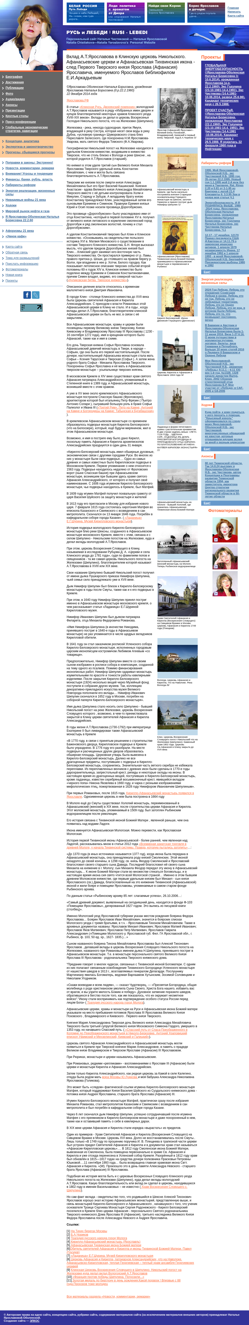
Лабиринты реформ (216, 163)
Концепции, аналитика (22, 141)
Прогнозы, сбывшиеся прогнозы (30, 152)
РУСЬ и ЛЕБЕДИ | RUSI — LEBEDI (107, 32)
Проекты (211, 57)
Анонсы (207, 456)
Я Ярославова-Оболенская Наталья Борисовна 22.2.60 (32, 218)
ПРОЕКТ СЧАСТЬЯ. (224, 129)
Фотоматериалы (225, 510)
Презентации (15, 110)
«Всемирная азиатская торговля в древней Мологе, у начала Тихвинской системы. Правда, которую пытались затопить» (127, 845)
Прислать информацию (22, 264)
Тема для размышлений (22, 258)
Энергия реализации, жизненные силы (217, 281)
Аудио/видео (15, 99)
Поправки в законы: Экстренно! (29, 162)
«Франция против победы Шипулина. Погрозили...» (108, 1277)
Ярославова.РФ (78, 100)
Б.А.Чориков (79, 1234)
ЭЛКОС (34, 1320)
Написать (234, 11)
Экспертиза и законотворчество (29, 147)
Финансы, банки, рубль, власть (29, 179)
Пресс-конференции (21, 122)
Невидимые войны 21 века (26, 200)
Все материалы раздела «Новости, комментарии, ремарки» (108, 1296)
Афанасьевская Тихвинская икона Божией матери (105, 1245)
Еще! (207, 271)
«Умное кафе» (16, 236)
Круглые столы (17, 116)
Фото (9, 93)
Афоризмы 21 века (20, 231)
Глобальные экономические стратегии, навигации (27, 129)
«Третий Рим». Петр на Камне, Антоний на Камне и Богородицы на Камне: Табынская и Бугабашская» (110, 409)
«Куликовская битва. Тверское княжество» (97, 280)
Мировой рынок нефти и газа (28, 211)
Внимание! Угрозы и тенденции (29, 173)
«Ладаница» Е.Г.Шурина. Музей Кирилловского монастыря (104, 519)
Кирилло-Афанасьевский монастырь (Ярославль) (105, 1241)
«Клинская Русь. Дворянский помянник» (108, 107)
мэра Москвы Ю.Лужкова (120, 1077)
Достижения (15, 82)
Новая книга (14, 275)
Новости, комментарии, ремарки (30, 168)
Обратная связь (17, 252)
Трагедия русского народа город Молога (114, 1002)
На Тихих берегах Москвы (89, 1231)
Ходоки (206, 405)
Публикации (15, 88)
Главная (233, 7)
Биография (14, 77)
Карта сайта (14, 246)
